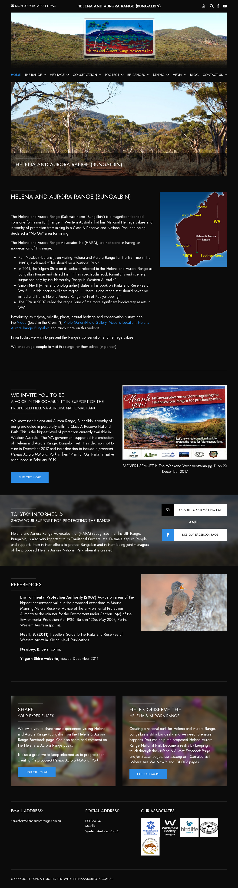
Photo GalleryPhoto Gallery (84, 322)
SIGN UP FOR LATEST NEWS (33, 5)
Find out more (30, 477)
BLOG (194, 74)
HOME (16, 74)
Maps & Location (122, 322)
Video (21, 322)
